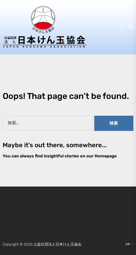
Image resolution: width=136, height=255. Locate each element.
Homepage (106, 155)
